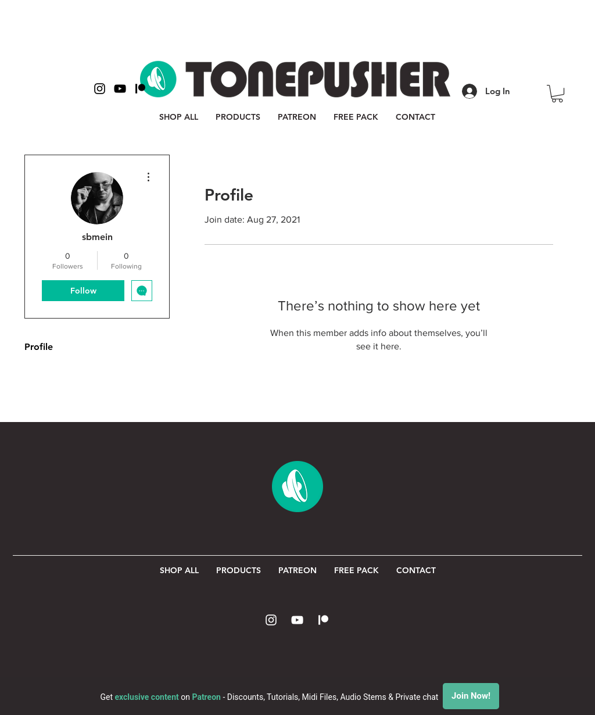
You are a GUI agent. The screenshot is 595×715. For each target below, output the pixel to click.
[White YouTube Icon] (297, 620)
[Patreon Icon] (323, 620)
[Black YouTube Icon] (120, 88)
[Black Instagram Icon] (99, 88)
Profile (38, 346)
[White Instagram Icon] (271, 620)
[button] (557, 93)
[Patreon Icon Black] (140, 88)
